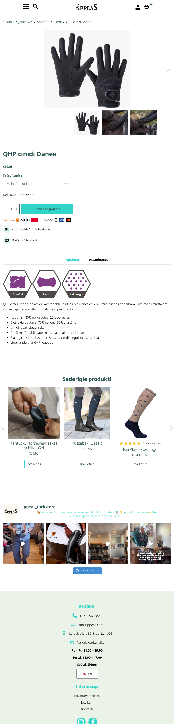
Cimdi (58, 22)
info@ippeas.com (90, 625)
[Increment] (16, 209)
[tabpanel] (87, 307)
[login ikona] (137, 7)
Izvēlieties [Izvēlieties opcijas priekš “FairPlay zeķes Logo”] (140, 464)
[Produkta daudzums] (11, 209)
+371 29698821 (91, 616)
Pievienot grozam (47, 209)
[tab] (72, 259)
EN (87, 674)
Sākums (8, 22)
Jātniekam (26, 22)
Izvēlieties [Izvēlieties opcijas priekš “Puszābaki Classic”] (87, 464)
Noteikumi (87, 702)
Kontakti (87, 709)
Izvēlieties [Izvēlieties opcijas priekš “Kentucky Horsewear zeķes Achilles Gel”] (34, 464)
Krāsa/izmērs (13, 175)
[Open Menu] (26, 6)
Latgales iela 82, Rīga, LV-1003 (90, 633)
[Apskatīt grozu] (148, 7)
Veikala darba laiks (90, 642)
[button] (164, 69)
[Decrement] (6, 209)
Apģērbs (43, 22)
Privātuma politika (87, 696)
